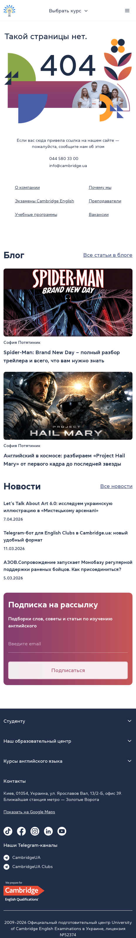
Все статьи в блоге (107, 255)
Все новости (116, 486)
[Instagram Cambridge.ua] (34, 831)
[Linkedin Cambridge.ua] (48, 831)
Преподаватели (105, 201)
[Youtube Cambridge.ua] (61, 831)
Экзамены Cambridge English (44, 201)
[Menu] (127, 10)
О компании (27, 187)
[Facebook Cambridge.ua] (21, 831)
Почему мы (100, 187)
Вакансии (99, 214)
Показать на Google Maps (29, 812)
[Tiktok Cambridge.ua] (8, 831)
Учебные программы (36, 214)
